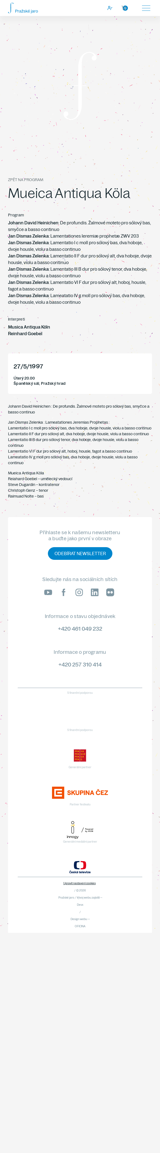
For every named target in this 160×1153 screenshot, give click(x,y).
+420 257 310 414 (80, 664)
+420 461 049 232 (80, 628)
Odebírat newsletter (80, 553)
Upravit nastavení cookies (79, 883)
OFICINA (80, 926)
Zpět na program (25, 179)
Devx (80, 905)
